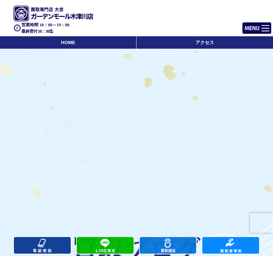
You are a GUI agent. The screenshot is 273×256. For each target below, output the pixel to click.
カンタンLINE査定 (105, 245)
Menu (249, 25)
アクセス (205, 42)
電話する (42, 245)
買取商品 (168, 245)
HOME (68, 42)
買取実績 (230, 245)
